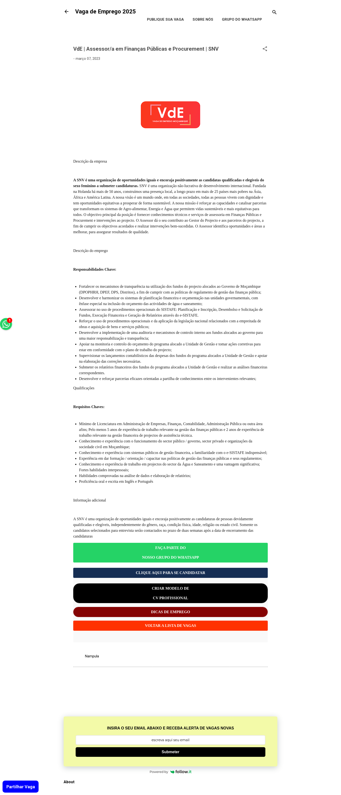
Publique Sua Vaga (165, 19)
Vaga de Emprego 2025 (105, 11)
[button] (265, 49)
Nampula (92, 656)
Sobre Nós (203, 19)
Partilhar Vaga (20, 786)
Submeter (170, 752)
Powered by (170, 772)
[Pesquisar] (274, 13)
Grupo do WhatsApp (242, 19)
